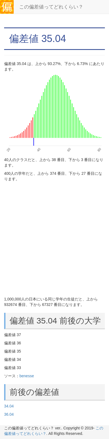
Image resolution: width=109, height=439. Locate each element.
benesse (26, 376)
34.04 (9, 406)
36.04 (9, 414)
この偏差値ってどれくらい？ (51, 7)
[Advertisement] (54, 239)
